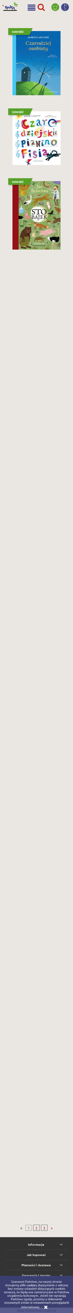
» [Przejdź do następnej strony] (52, 1228)
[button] (31, 7)
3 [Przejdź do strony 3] (44, 1228)
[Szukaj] (41, 7)
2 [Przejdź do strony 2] (36, 1228)
